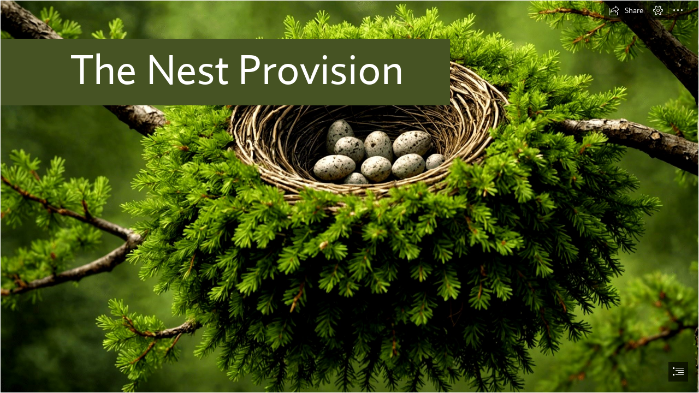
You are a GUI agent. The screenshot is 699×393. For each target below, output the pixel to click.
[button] (626, 10)
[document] (349, 196)
